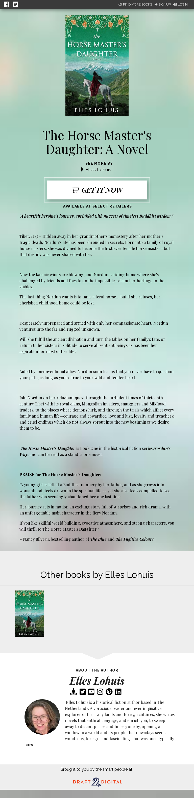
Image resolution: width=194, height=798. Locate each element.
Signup (163, 4)
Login (180, 4)
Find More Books (135, 4)
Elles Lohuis (98, 169)
